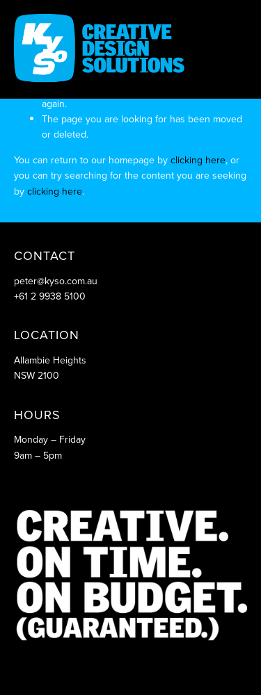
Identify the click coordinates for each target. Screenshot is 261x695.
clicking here (198, 160)
